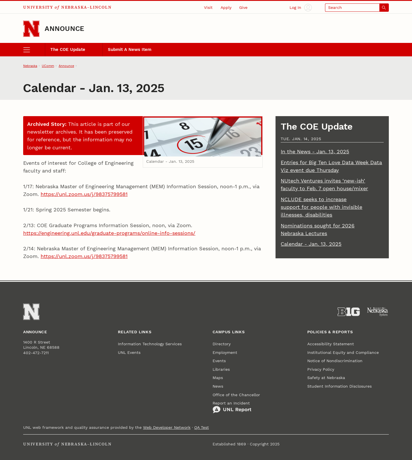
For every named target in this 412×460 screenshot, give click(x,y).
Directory (222, 344)
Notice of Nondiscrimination (335, 360)
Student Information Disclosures (339, 386)
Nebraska (30, 66)
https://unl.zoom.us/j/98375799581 (84, 194)
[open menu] (34, 50)
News (218, 386)
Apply (226, 7)
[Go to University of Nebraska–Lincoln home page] (31, 29)
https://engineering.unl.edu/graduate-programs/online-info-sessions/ (109, 233)
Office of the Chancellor (236, 394)
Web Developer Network (167, 427)
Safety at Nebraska (326, 377)
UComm (48, 66)
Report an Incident (232, 407)
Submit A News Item (129, 49)
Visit (208, 7)
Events (219, 360)
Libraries (221, 369)
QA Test (201, 427)
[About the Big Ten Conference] (349, 311)
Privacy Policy (320, 369)
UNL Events (129, 352)
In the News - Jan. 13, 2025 (315, 151)
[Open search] (357, 7)
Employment (225, 352)
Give (243, 7)
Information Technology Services (150, 344)
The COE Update (67, 49)
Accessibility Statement (330, 344)
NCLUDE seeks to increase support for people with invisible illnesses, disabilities (321, 207)
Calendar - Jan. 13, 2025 (311, 244)
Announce (64, 29)
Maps (218, 377)
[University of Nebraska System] (378, 311)
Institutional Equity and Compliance (343, 352)
